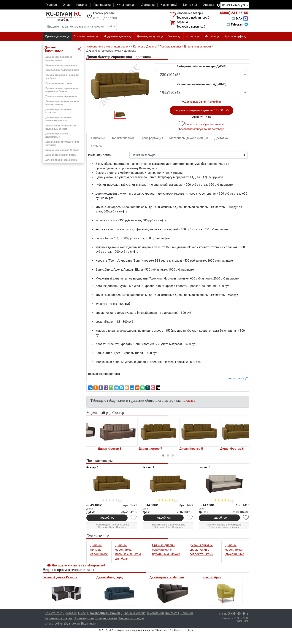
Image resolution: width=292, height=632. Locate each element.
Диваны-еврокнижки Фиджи (60, 155)
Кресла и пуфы (235, 36)
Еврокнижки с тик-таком (58, 83)
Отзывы (208, 5)
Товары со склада (131, 618)
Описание (98, 138)
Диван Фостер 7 (180, 448)
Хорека (174, 36)
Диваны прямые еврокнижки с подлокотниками (201, 549)
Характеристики (122, 138)
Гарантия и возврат (58, 618)
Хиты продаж (126, 5)
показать (188, 400)
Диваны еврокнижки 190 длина (62, 150)
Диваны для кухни (150, 36)
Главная (51, 5)
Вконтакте (88, 623)
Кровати (192, 36)
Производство (84, 618)
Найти (111, 26)
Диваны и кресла (133, 613)
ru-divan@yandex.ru (67, 623)
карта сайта (242, 621)
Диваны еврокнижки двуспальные (234, 549)
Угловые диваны (86, 36)
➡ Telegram (237, 24)
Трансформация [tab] (151, 138)
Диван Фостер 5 (221, 448)
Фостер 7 (148, 467)
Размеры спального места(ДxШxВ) (201, 84)
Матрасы (212, 36)
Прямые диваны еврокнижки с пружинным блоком (166, 549)
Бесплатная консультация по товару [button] (201, 129)
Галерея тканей (106, 618)
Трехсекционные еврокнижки (61, 96)
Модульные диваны (118, 36)
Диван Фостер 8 (139, 448)
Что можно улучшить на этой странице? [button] (78, 565)
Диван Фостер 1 (98, 448)
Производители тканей (103, 613)
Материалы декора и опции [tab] (188, 138)
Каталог (82, 5)
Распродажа (102, 5)
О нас (66, 5)
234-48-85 (234, 13)
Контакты (190, 5)
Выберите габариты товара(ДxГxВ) (201, 66)
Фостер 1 (204, 467)
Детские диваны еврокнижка (61, 160)
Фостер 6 (92, 467)
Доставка (148, 5)
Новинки (186, 613)
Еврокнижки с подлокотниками (62, 70)
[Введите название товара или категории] (75, 26)
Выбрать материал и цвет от (201, 110)
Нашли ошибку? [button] (237, 378)
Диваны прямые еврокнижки (61, 65)
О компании (155, 613)
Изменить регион (100, 155)
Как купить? (169, 5)
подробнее (106, 517)
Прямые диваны (57, 36)
